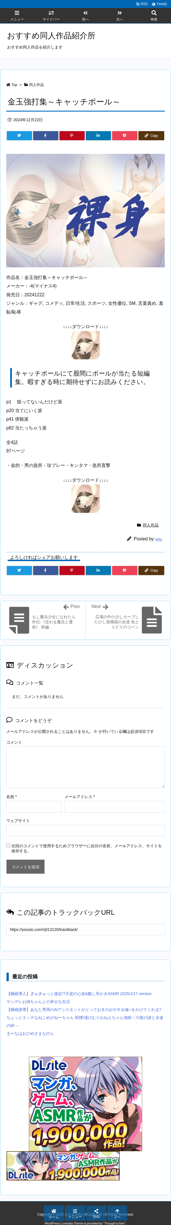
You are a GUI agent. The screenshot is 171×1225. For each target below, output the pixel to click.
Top (14, 85)
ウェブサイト (18, 820)
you (158, 538)
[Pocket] (124, 135)
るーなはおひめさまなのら (30, 1033)
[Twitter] (19, 135)
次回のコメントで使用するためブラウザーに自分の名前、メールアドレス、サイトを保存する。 (86, 848)
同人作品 (36, 85)
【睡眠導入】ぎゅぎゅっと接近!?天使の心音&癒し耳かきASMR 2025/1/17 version (79, 993)
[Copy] (151, 135)
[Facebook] (45, 135)
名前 (11, 796)
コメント (14, 742)
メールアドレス (80, 796)
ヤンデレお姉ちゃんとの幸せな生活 (38, 1001)
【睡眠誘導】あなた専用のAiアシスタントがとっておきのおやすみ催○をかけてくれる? (84, 1009)
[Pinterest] (72, 135)
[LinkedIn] (98, 135)
